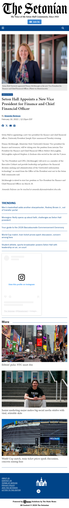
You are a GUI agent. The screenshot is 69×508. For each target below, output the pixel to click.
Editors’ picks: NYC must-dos (17, 364)
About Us (6, 478)
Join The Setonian (10, 488)
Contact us (7, 480)
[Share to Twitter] (7, 125)
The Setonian (9, 311)
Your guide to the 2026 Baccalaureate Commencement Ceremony (33, 227)
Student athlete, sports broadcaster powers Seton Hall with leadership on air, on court (29, 246)
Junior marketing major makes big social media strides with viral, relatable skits (33, 411)
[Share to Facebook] (3, 125)
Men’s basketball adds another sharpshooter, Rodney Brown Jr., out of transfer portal (33, 208)
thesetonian (22, 311)
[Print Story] (14, 125)
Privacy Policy (8, 485)
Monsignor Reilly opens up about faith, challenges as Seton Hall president (31, 218)
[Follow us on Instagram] (38, 491)
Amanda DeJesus (12, 115)
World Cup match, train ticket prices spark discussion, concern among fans (31, 236)
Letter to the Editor (11, 490)
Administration (7, 94)
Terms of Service (10, 483)
